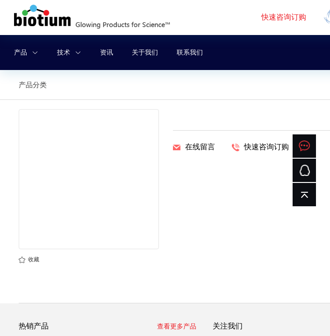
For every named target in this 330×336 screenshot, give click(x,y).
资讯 (106, 52)
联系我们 (190, 52)
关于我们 (145, 52)
